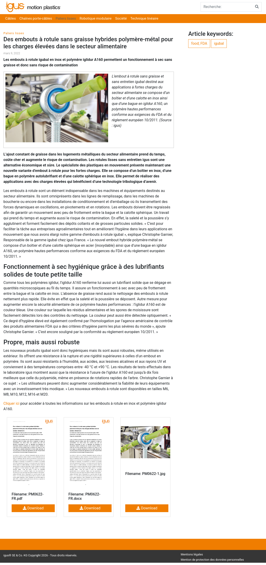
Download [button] (33, 508)
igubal (219, 43)
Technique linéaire (144, 18)
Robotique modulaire (96, 18)
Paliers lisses (66, 18)
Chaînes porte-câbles (35, 18)
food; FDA (199, 43)
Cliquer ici (11, 403)
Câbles (10, 18)
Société (121, 18)
